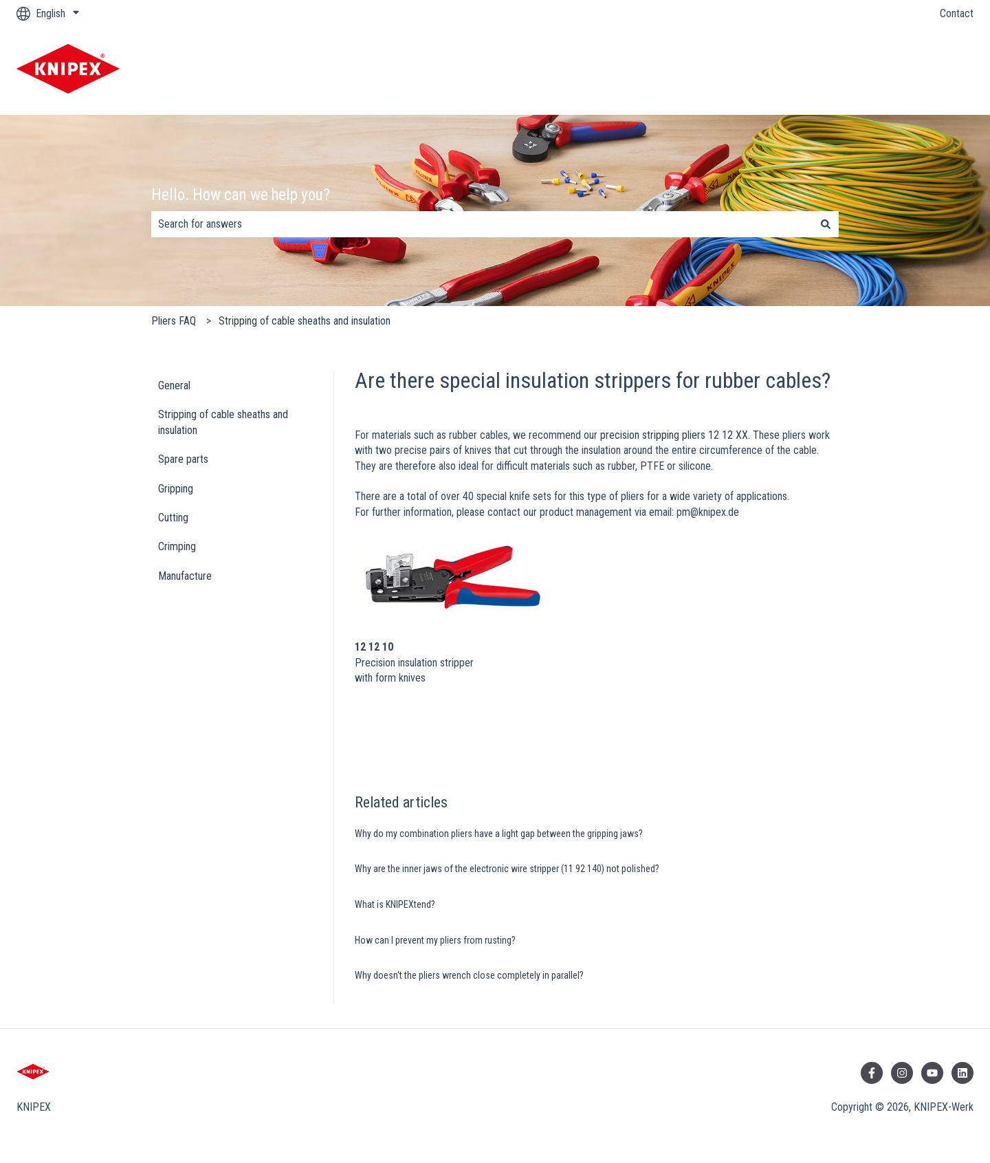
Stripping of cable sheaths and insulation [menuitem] (223, 422)
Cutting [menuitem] (173, 517)
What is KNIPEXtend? (395, 904)
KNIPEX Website (924, 70)
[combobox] (482, 224)
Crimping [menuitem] (177, 546)
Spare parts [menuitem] (183, 459)
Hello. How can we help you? (240, 195)
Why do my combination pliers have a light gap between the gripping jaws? (499, 833)
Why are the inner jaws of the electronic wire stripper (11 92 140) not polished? (507, 868)
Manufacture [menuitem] (185, 576)
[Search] (826, 224)
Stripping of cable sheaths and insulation (304, 320)
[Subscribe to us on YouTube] (932, 1073)
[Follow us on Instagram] (902, 1073)
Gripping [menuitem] (175, 488)
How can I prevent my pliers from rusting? (435, 940)
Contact (957, 13)
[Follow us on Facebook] (872, 1073)
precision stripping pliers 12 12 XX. (675, 435)
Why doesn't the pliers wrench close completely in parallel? (469, 975)
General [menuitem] (174, 385)
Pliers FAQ (173, 320)
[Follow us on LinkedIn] (963, 1073)
